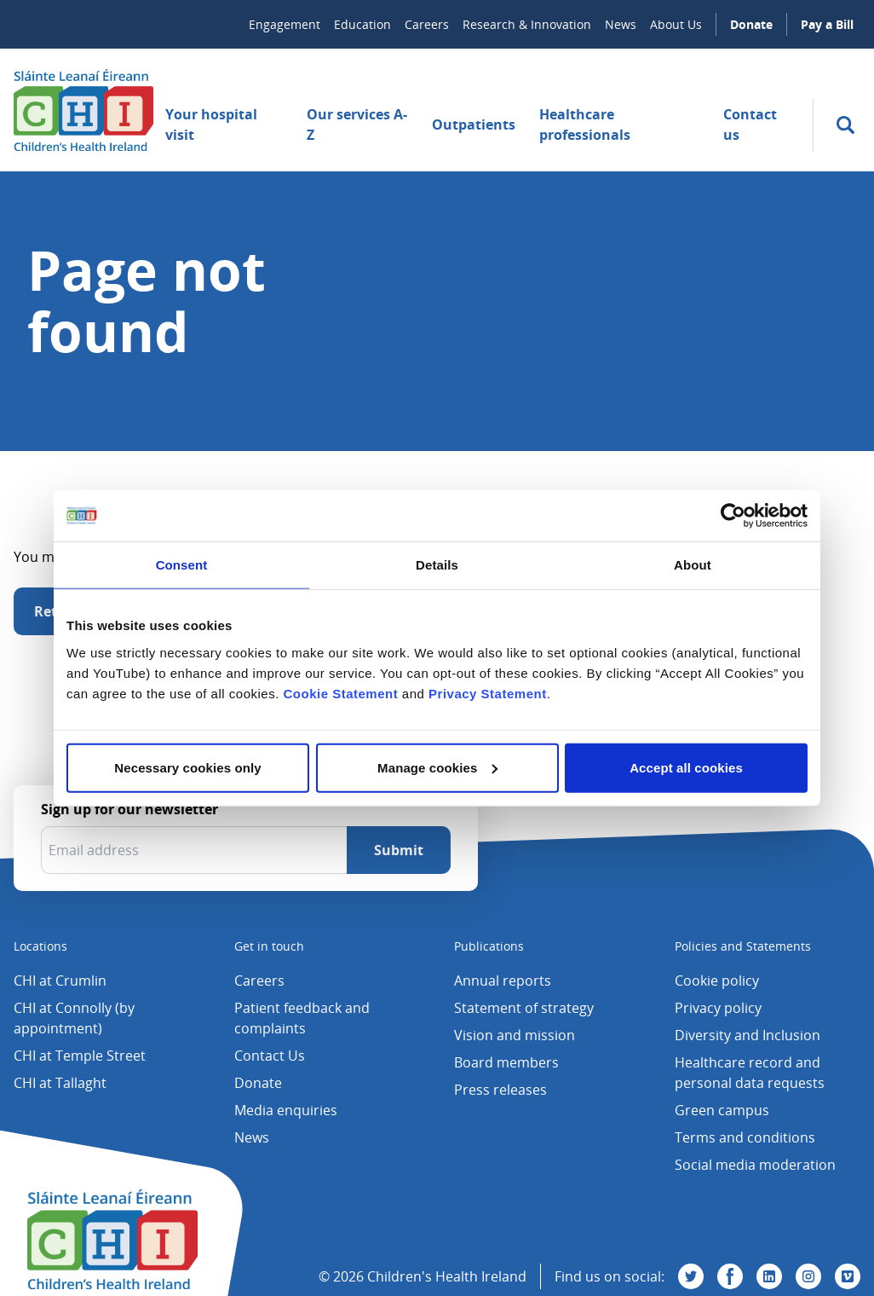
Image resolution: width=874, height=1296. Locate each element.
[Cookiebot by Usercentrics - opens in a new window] (733, 516)
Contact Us (269, 1055)
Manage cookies (437, 767)
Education (362, 24)
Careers (427, 24)
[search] (845, 125)
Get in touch (269, 946)
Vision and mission (514, 1035)
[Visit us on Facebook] (730, 1276)
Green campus (722, 1110)
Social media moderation (755, 1164)
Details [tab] (437, 565)
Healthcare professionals (584, 124)
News (620, 24)
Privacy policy (718, 1007)
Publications (489, 946)
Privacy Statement (487, 693)
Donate (751, 24)
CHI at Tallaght (60, 1082)
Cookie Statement (340, 693)
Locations (40, 946)
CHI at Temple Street (80, 1055)
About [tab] (692, 565)
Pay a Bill (827, 24)
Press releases (500, 1089)
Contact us (750, 124)
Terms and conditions (745, 1137)
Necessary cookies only (187, 767)
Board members (506, 1062)
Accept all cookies (686, 767)
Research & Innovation (527, 24)
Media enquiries (285, 1110)
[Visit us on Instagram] (808, 1276)
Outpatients (473, 124)
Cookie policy (717, 980)
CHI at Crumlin (60, 980)
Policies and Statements (743, 946)
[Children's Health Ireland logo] (83, 110)
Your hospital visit (211, 124)
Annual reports (502, 980)
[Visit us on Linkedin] (769, 1276)
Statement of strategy (524, 1007)
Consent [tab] (182, 565)
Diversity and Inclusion (747, 1035)
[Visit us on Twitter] (691, 1276)
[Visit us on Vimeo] (847, 1276)
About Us (676, 24)
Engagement (284, 24)
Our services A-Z (357, 124)
